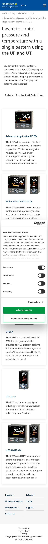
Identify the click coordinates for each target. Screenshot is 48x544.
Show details (34, 302)
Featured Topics (12, 507)
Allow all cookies (24, 310)
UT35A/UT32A (14, 450)
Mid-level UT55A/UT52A (19, 201)
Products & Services (14, 501)
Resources (22, 13)
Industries (9, 495)
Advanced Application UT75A (22, 136)
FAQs (31, 13)
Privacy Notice (24, 531)
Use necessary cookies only (24, 318)
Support (29, 507)
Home (4, 13)
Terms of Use (24, 528)
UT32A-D (11, 396)
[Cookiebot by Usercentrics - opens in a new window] (34, 223)
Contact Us (10, 514)
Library (12, 13)
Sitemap (24, 533)
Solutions (30, 495)
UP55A (9, 331)
